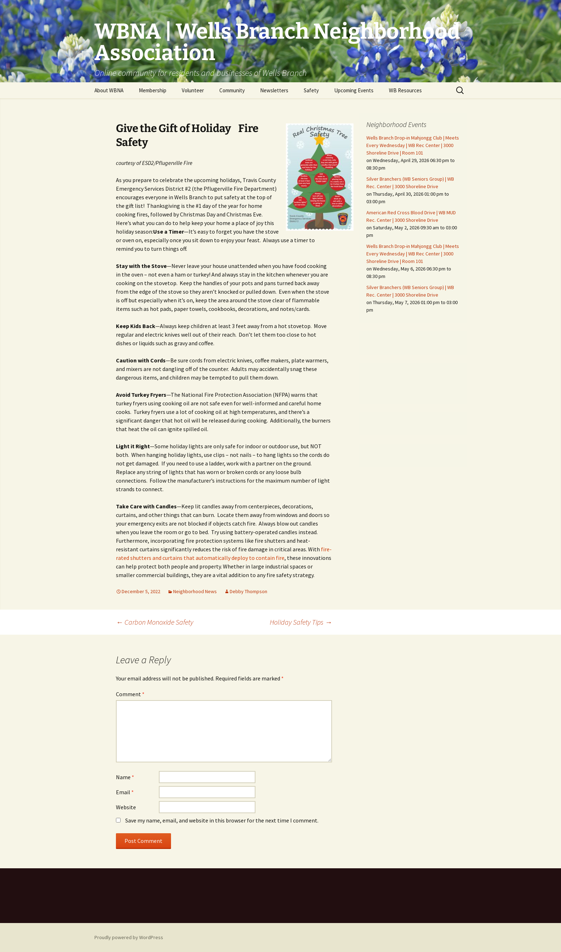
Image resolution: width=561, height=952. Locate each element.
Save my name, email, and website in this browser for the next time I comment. (221, 820)
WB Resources (405, 90)
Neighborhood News (195, 591)
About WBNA (108, 90)
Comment (130, 694)
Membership (152, 90)
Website (126, 807)
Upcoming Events (354, 90)
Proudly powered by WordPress (128, 937)
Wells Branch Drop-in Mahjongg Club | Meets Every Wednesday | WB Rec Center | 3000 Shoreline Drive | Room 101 (412, 145)
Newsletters (274, 90)
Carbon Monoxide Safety (154, 621)
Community (232, 90)
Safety (311, 90)
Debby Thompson (248, 591)
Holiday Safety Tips (301, 621)
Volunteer (193, 90)
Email (125, 792)
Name (125, 777)
